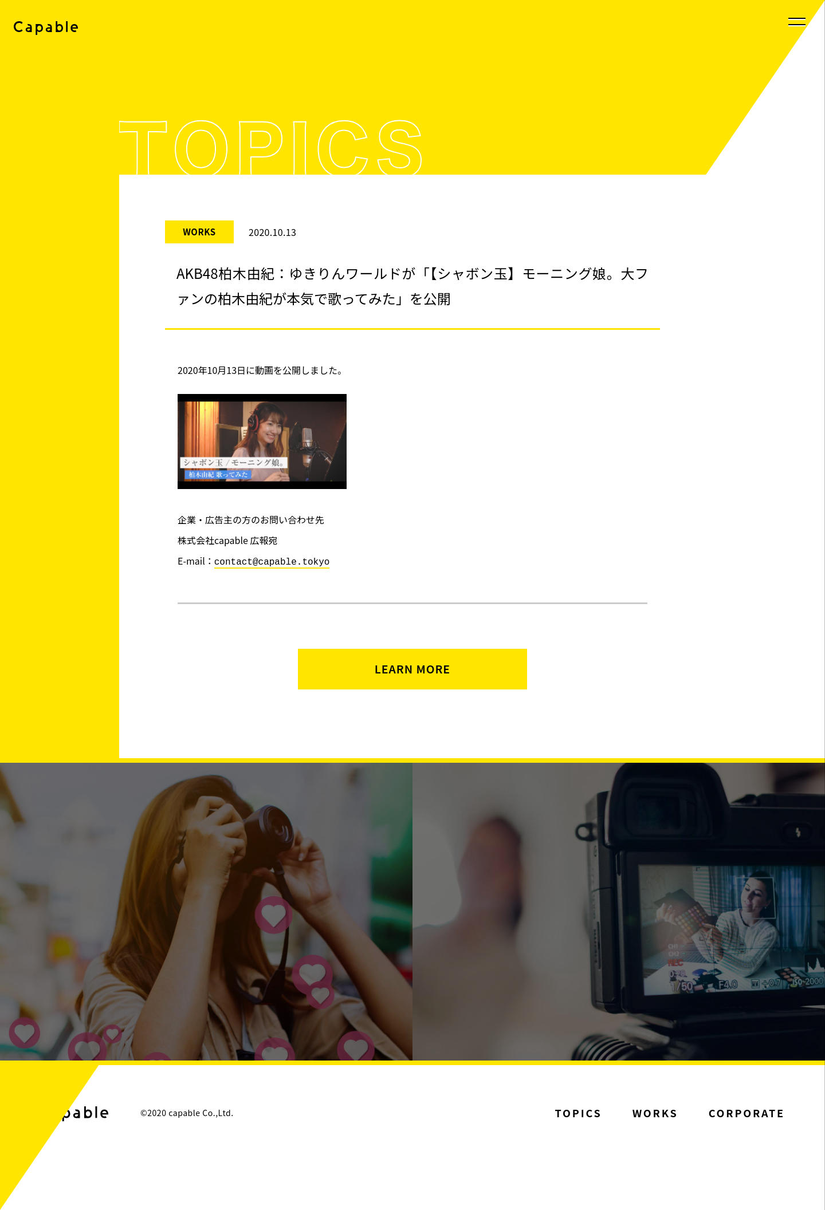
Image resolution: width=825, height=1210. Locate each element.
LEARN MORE (412, 676)
